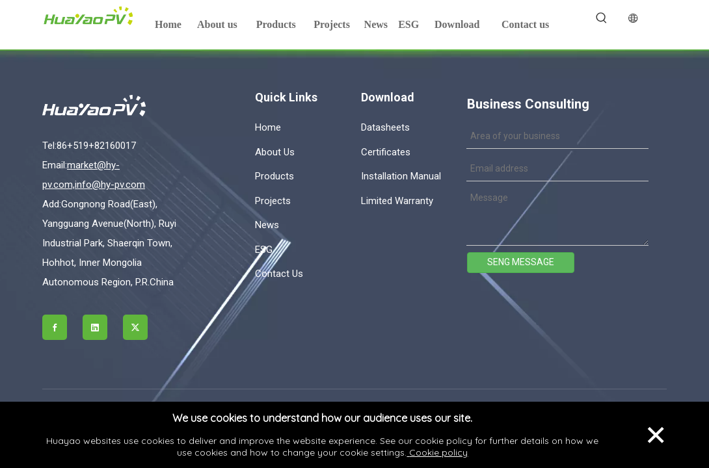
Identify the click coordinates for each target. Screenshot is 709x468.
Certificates (385, 152)
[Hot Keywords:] (601, 18)
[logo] (115, 105)
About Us (275, 152)
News (267, 225)
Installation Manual (401, 176)
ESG (264, 249)
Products (274, 176)
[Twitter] (135, 327)
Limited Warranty (397, 201)
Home (268, 127)
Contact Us (279, 274)
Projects (273, 201)
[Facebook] (54, 327)
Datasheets (385, 127)
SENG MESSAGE (520, 262)
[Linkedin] (95, 327)
